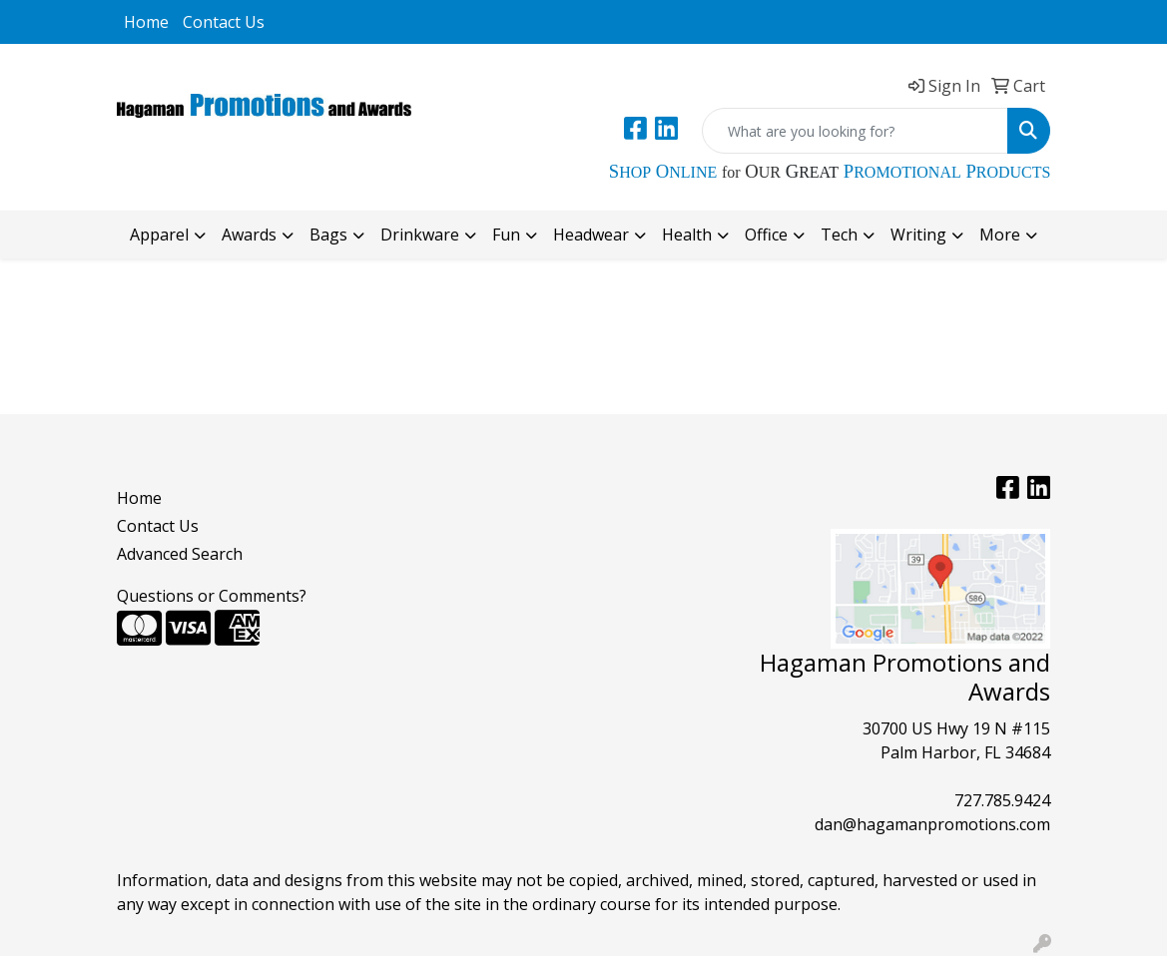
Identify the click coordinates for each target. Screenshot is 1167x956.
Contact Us (224, 22)
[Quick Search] (855, 131)
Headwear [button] (591, 234)
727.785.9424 (1002, 800)
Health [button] (687, 234)
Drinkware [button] (419, 234)
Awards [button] (249, 234)
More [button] (999, 234)
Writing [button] (918, 234)
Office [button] (766, 234)
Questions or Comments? (211, 596)
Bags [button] (328, 234)
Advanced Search (180, 554)
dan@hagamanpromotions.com (932, 824)
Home (146, 22)
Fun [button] (506, 234)
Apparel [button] (159, 234)
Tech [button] (839, 234)
